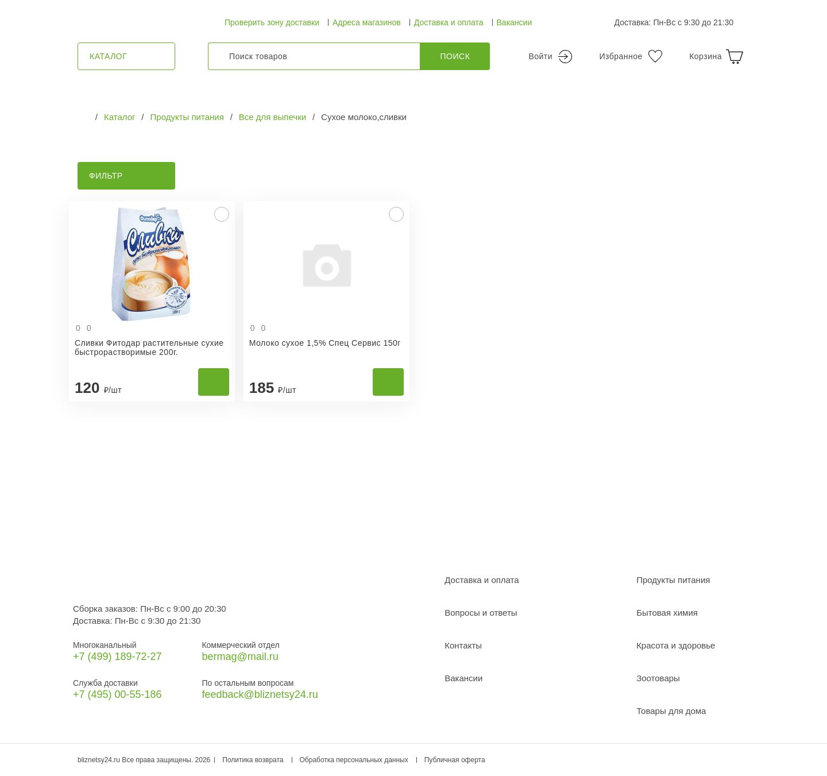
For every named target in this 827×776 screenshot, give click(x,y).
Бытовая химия (667, 612)
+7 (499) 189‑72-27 (117, 656)
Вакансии (514, 22)
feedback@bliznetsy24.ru (260, 694)
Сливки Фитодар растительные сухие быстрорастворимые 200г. (149, 347)
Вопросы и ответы (481, 612)
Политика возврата (252, 760)
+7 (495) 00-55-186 (117, 694)
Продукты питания (673, 580)
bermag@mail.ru (240, 656)
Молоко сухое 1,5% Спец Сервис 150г (325, 343)
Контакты (463, 645)
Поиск (455, 56)
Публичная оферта (454, 760)
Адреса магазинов (367, 22)
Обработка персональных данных (354, 760)
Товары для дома (671, 711)
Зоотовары (658, 678)
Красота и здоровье (675, 645)
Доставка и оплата (449, 22)
